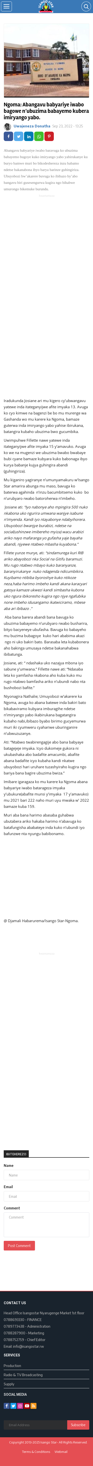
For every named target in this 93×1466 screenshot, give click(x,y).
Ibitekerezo (16, 1154)
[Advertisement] (46, 246)
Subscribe (78, 1425)
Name (8, 1165)
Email (8, 1187)
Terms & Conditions (36, 1452)
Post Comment (19, 1246)
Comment (12, 1208)
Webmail (61, 1452)
